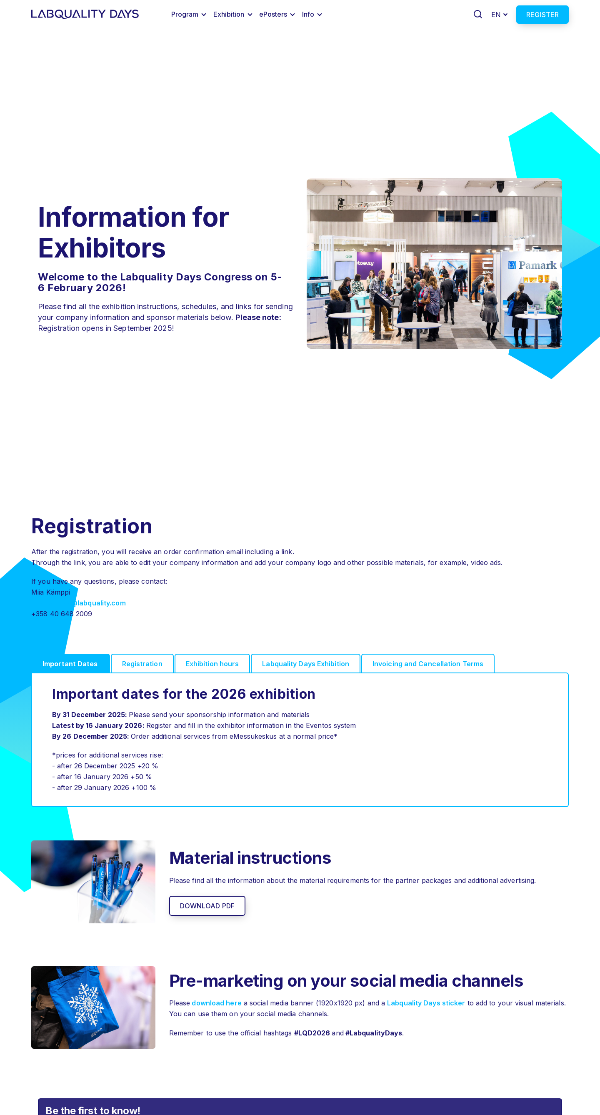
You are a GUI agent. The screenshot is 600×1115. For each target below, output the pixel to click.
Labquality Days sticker (426, 1003)
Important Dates (70, 664)
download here (215, 1003)
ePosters (273, 14)
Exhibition (229, 14)
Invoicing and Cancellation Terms (427, 664)
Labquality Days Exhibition (305, 664)
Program (185, 14)
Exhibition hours (212, 664)
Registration (142, 664)
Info (308, 14)
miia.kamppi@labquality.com (78, 603)
